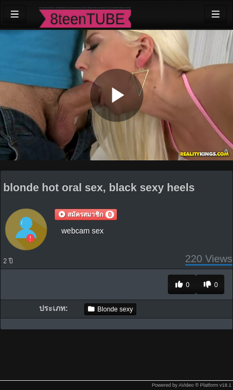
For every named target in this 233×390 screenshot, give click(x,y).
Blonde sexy (110, 309)
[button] (85, 214)
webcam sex (82, 230)
